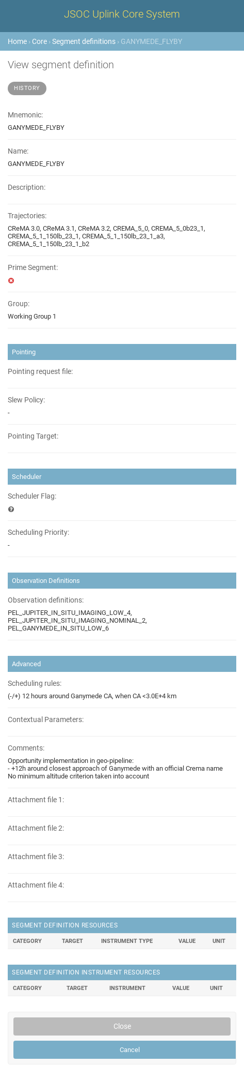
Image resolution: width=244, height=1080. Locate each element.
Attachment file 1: (36, 800)
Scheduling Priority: (38, 532)
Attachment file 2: (36, 828)
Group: (18, 304)
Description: (26, 187)
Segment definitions (84, 41)
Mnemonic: (25, 115)
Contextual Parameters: (46, 720)
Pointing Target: (33, 436)
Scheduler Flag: (32, 496)
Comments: (26, 748)
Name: (18, 151)
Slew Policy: (26, 400)
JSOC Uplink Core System (122, 14)
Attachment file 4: (36, 885)
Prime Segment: (33, 268)
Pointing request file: (40, 372)
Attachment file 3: (36, 857)
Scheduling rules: (34, 683)
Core (39, 41)
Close (122, 1026)
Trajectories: (27, 216)
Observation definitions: (46, 600)
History (27, 88)
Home (17, 41)
